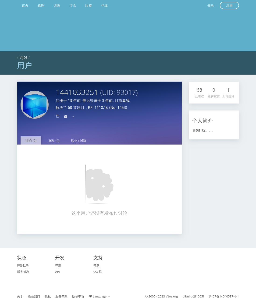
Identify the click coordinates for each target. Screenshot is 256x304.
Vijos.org (172, 296)
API (57, 271)
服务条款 (61, 296)
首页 (25, 5)
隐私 (48, 296)
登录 (210, 5)
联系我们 (34, 296)
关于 (20, 296)
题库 (41, 5)
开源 (58, 265)
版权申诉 (78, 296)
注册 (229, 5)
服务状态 (23, 271)
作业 (104, 5)
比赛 (88, 5)
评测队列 (23, 265)
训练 (56, 5)
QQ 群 (97, 271)
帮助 (96, 265)
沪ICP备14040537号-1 (224, 296)
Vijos (23, 57)
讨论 (72, 5)
